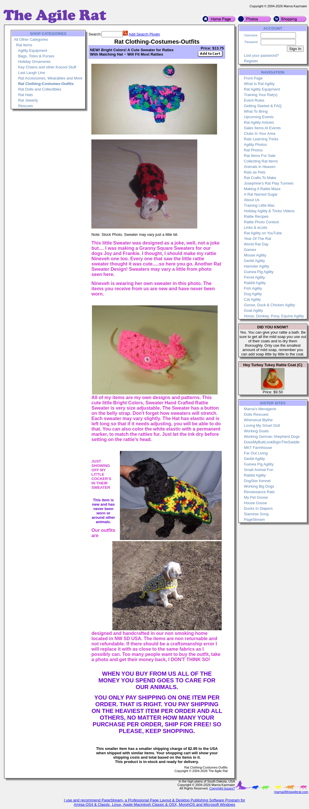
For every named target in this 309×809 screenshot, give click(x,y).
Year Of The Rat (257, 238)
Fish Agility (253, 288)
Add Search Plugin (144, 34)
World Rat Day (256, 244)
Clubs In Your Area (259, 133)
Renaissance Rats (259, 492)
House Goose (255, 503)
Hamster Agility (256, 266)
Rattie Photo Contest (261, 222)
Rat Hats (25, 95)
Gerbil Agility (254, 261)
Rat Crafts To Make (260, 178)
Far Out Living (256, 453)
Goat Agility (253, 310)
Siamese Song (256, 514)
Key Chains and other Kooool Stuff (47, 67)
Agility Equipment (32, 50)
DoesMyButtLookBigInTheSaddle (272, 442)
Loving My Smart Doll (262, 425)
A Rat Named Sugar (261, 194)
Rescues (25, 106)
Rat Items (24, 45)
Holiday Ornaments (34, 61)
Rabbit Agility (255, 283)
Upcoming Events (259, 117)
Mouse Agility (255, 255)
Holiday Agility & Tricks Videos (269, 211)
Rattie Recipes (256, 216)
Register (251, 61)
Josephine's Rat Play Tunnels (268, 183)
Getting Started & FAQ (262, 106)
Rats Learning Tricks (261, 139)
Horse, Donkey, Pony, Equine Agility (274, 316)
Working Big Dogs (259, 486)
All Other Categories (31, 39)
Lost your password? (261, 55)
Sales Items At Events (262, 128)
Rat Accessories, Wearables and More (50, 78)
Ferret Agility (254, 277)
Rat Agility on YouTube (263, 233)
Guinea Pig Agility (259, 272)
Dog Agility (253, 294)
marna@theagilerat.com (291, 792)
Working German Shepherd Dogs (272, 436)
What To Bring (255, 111)
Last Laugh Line (31, 72)
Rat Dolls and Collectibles (39, 89)
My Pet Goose (256, 497)
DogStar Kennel (257, 481)
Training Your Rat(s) (260, 95)
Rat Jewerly (28, 100)
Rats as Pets (254, 172)
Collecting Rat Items (261, 161)
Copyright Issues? (222, 788)
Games (250, 249)
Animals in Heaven (259, 166)
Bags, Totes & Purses (36, 56)
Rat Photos (253, 150)
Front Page (253, 78)
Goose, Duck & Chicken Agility (269, 305)
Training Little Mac (259, 205)
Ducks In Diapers (258, 508)
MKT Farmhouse (258, 447)
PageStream (254, 519)
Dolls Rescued (256, 414)
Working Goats (256, 431)
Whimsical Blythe (258, 420)
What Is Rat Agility (259, 84)
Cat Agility (252, 299)
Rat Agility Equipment (262, 89)
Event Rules (254, 100)
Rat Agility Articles (259, 122)
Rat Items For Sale (259, 155)
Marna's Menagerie (260, 409)
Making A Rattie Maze (262, 189)
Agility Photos (255, 144)
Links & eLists (255, 227)
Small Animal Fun (258, 470)
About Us (251, 200)
